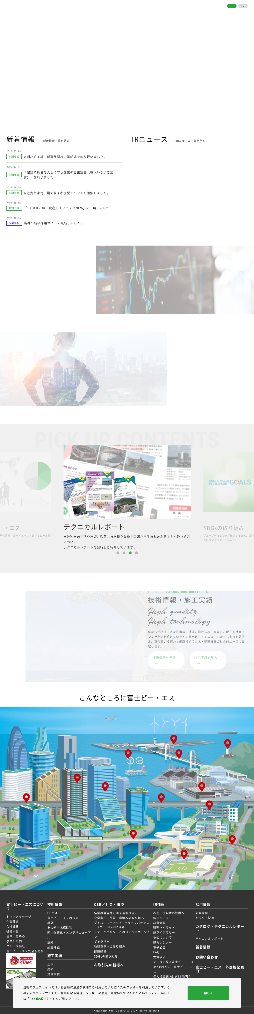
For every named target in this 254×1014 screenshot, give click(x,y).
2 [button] (124, 552)
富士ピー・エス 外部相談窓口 (219, 967)
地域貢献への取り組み (110, 945)
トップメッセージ (18, 915)
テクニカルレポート (208, 937)
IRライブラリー (163, 931)
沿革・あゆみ (15, 935)
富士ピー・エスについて (86, 12)
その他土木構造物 (61, 926)
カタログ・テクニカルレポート (219, 927)
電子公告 (158, 946)
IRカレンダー (161, 941)
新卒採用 (200, 912)
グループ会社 (15, 945)
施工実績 (130, 12)
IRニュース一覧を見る (190, 141)
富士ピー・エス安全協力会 (25, 950)
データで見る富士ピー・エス (172, 961)
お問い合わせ (237, 12)
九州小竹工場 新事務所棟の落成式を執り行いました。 (65, 156)
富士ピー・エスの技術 (64, 917)
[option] (127, 496)
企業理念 (12, 920)
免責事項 (158, 956)
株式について (161, 936)
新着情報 (202, 946)
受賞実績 (55, 973)
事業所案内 (14, 940)
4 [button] (136, 552)
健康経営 (100, 950)
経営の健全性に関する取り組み (116, 912)
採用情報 (188, 12)
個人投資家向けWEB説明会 (171, 975)
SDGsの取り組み (106, 955)
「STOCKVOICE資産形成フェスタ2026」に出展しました (66, 206)
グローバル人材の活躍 (111, 926)
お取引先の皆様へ (211, 12)
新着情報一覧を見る (56, 141)
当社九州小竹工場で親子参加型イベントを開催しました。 (67, 191)
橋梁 (52, 921)
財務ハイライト (163, 926)
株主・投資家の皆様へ (168, 912)
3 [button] (130, 552)
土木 (52, 963)
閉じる (208, 993)
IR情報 (173, 12)
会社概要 (12, 925)
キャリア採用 (203, 917)
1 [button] (118, 552)
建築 (52, 941)
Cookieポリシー (41, 999)
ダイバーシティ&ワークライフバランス (122, 921)
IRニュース (160, 917)
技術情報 (114, 12)
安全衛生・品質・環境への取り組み (119, 917)
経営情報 (158, 921)
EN (243, 6)
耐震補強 (55, 946)
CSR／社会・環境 (152, 12)
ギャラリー (102, 940)
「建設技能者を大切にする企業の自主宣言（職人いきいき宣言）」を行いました (69, 174)
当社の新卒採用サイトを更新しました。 (54, 222)
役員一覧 (12, 930)
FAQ (155, 951)
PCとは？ (55, 912)
